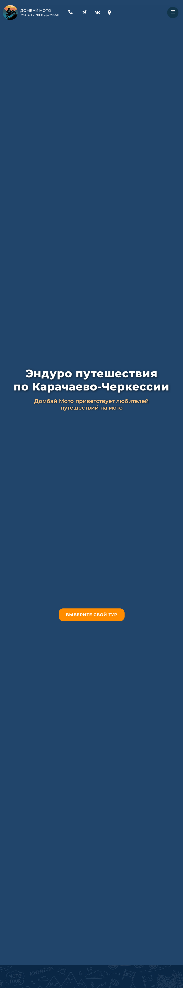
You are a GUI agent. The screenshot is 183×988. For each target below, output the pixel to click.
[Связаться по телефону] (70, 15)
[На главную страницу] (10, 12)
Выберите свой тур (91, 614)
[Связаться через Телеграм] (84, 15)
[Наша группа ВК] (97, 15)
